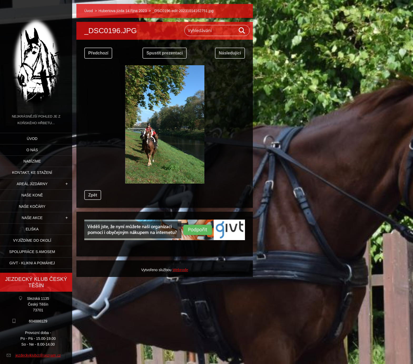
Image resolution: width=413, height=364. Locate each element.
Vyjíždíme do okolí (32, 240)
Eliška (32, 229)
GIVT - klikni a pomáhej (32, 263)
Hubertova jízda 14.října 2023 (123, 11)
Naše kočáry (32, 206)
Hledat (242, 30)
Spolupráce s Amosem (32, 252)
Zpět (92, 195)
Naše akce (32, 218)
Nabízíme (32, 161)
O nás (32, 150)
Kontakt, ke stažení (32, 172)
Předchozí (98, 53)
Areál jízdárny (32, 184)
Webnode (180, 270)
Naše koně (32, 195)
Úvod (32, 138)
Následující (230, 53)
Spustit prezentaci (164, 53)
